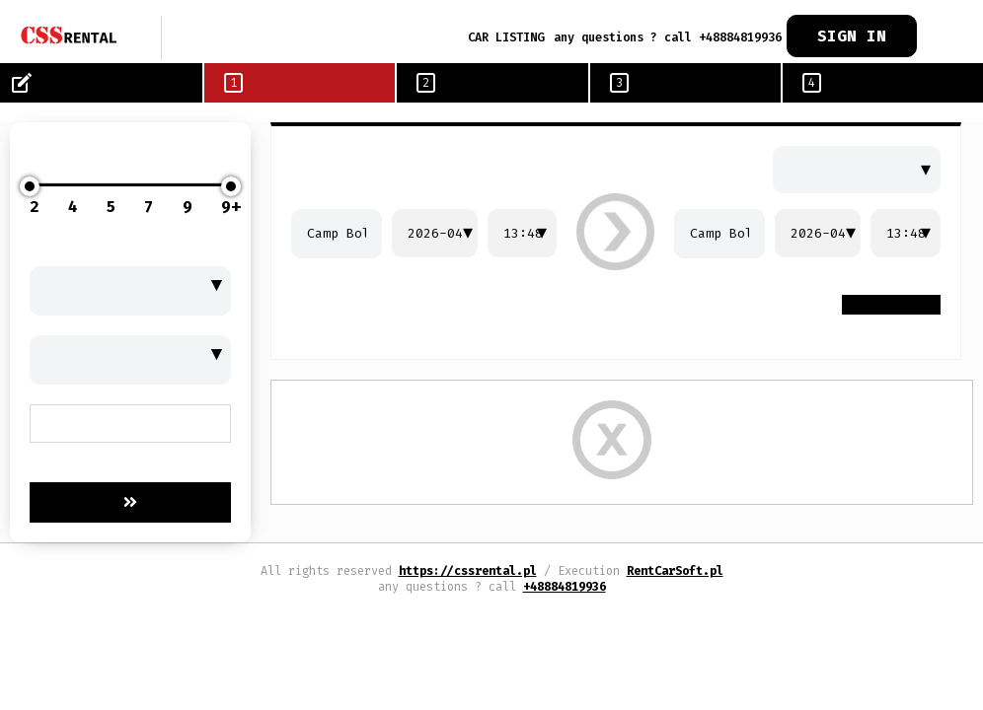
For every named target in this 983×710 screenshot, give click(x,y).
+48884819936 (564, 587)
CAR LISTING (506, 37)
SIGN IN (851, 36)
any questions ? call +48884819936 (668, 37)
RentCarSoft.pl (675, 571)
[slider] (29, 186)
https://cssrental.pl (468, 571)
